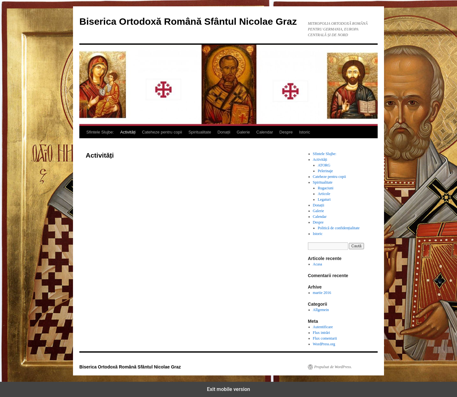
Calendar (264, 132)
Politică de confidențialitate (339, 228)
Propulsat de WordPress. (333, 367)
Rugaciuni (325, 188)
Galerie (243, 132)
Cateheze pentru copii (162, 132)
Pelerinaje (325, 171)
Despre (286, 132)
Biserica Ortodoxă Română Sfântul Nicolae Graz (188, 21)
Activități (128, 132)
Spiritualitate (200, 132)
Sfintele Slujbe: (100, 132)
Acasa (317, 264)
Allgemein (321, 310)
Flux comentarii (325, 338)
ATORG (324, 165)
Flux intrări (321, 332)
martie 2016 (322, 292)
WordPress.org (324, 344)
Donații (223, 132)
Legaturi (324, 199)
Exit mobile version (228, 389)
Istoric (304, 132)
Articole (324, 194)
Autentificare (323, 327)
